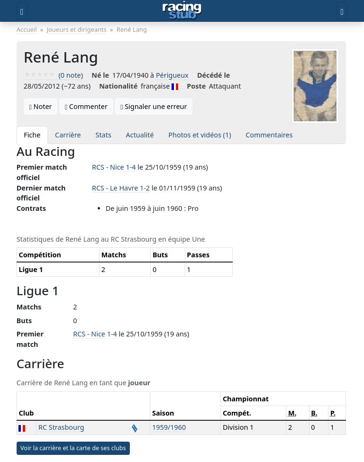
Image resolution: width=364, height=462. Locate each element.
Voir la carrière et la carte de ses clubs (73, 448)
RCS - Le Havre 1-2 (121, 187)
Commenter (86, 106)
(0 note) (53, 75)
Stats (103, 134)
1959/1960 (169, 427)
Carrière (68, 134)
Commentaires (269, 134)
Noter (40, 106)
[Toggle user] (342, 11)
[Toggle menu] (22, 11)
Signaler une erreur (153, 106)
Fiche (32, 134)
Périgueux (172, 75)
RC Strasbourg (61, 427)
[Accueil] (182, 11)
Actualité (140, 134)
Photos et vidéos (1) (199, 134)
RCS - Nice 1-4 (114, 167)
